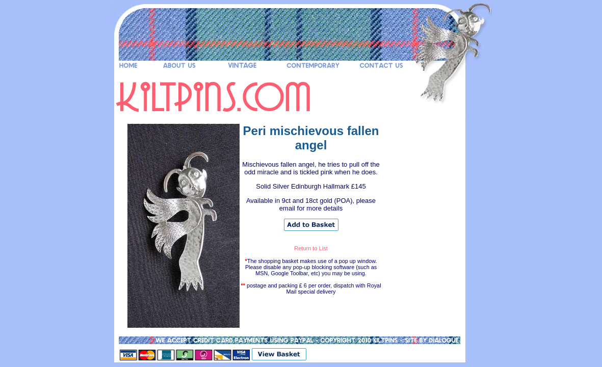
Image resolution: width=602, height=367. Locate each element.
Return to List (310, 248)
